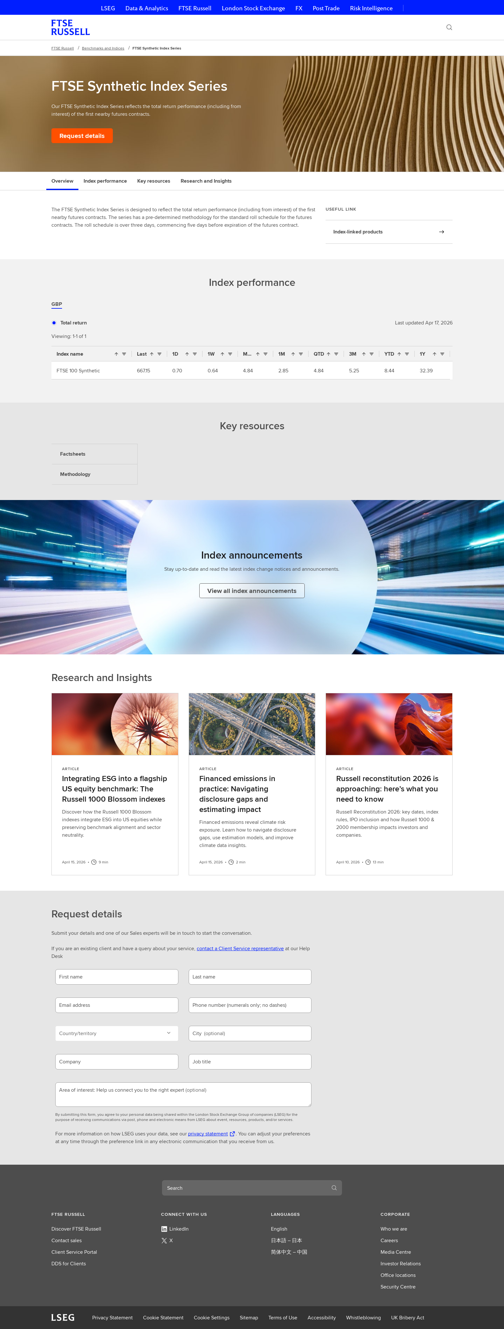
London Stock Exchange (253, 8)
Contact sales (66, 1240)
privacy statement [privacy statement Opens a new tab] (208, 1133)
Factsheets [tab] (73, 454)
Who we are (394, 1229)
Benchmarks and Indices (103, 48)
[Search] (449, 27)
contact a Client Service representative (240, 948)
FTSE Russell (195, 8)
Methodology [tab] (75, 474)
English (279, 1229)
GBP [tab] (56, 304)
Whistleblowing (363, 1317)
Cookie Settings (212, 1317)
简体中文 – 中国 (289, 1252)
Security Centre (398, 1286)
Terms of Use (282, 1317)
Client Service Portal (74, 1252)
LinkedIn (175, 1229)
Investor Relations (401, 1263)
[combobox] (244, 1188)
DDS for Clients (68, 1263)
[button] (87, 1214)
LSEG (108, 8)
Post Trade (326, 8)
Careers (389, 1240)
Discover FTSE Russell (76, 1229)
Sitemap (249, 1317)
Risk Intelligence (371, 8)
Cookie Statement (163, 1317)
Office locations (398, 1275)
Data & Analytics (146, 8)
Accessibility (322, 1317)
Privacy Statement (112, 1317)
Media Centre (396, 1252)
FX (298, 8)
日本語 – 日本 (286, 1240)
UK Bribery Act (407, 1317)
